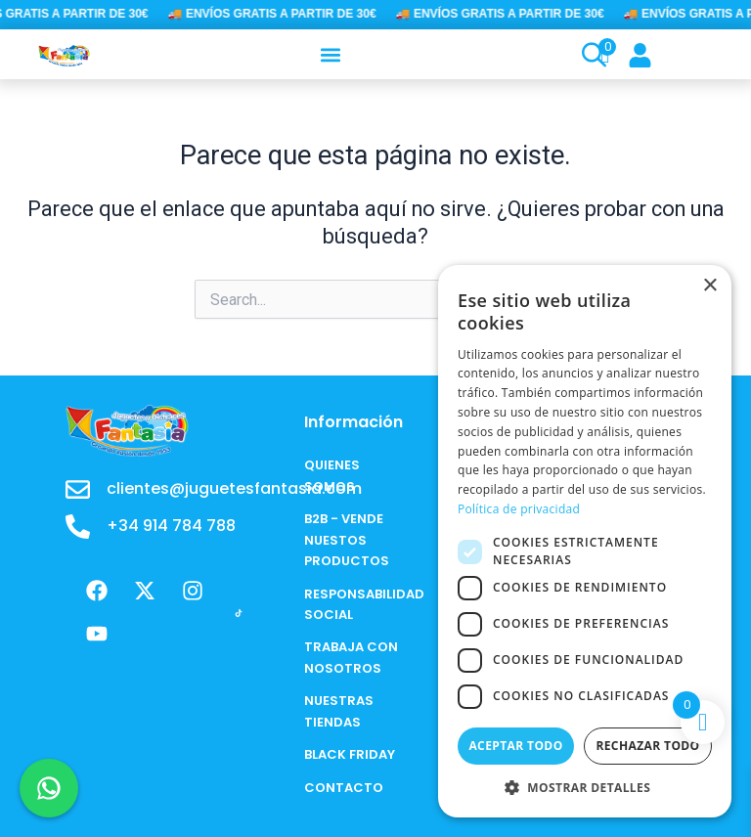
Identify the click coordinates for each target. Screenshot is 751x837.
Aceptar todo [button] (515, 745)
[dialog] (584, 541)
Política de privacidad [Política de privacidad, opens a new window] (519, 509)
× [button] (709, 286)
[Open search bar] (591, 54)
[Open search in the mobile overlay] (584, 54)
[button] (331, 54)
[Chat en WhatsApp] (49, 788)
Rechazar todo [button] (647, 745)
